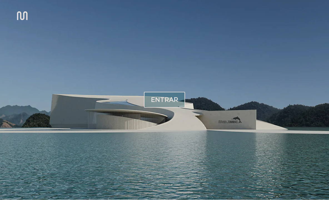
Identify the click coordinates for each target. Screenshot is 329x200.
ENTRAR (164, 99)
